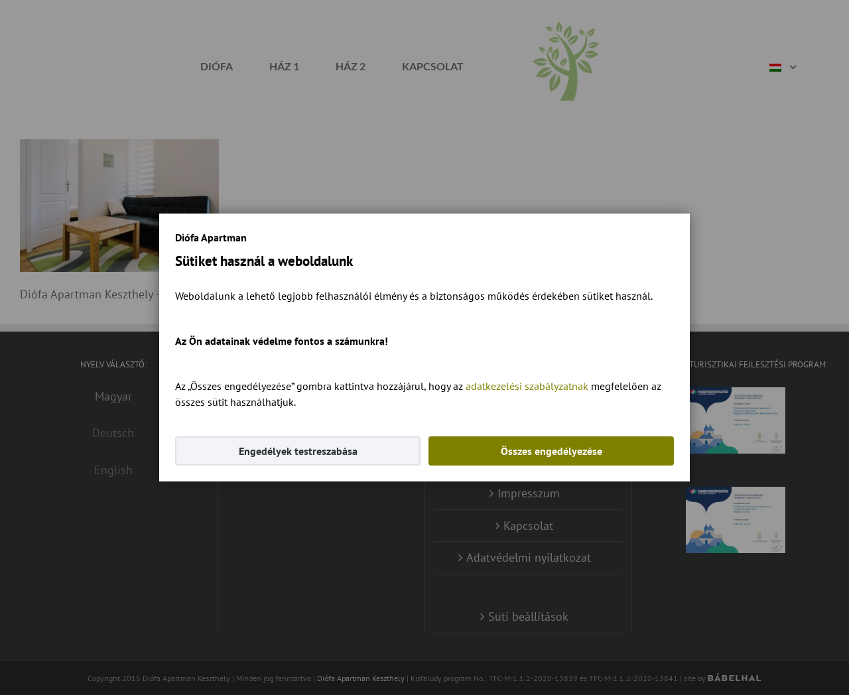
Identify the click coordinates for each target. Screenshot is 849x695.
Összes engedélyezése (551, 451)
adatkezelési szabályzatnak (527, 386)
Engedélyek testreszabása (298, 451)
